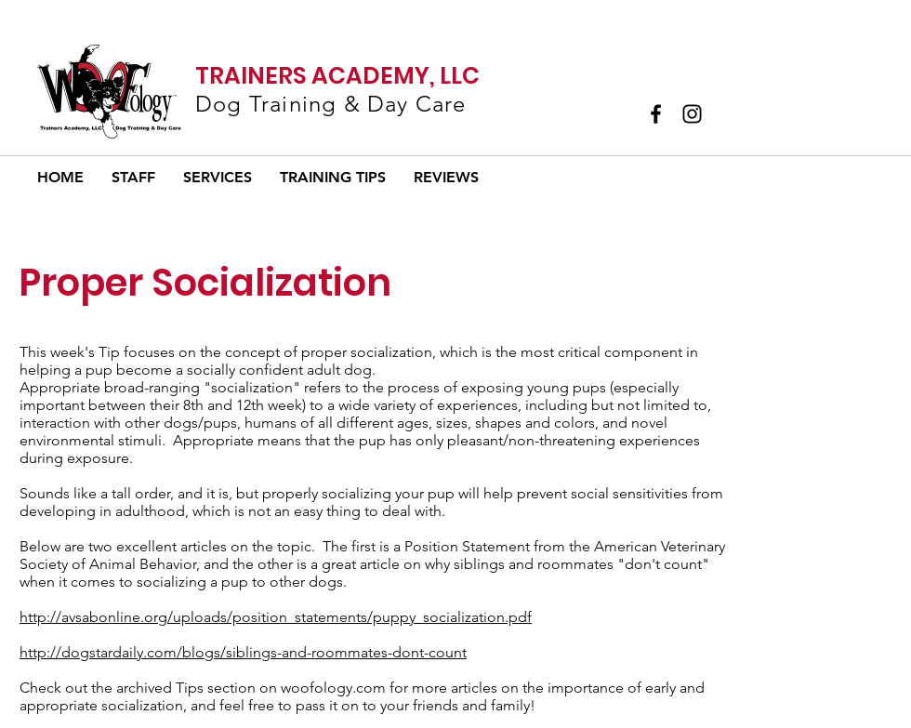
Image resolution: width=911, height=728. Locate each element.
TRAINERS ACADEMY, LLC (337, 76)
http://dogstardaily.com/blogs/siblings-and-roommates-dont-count (243, 652)
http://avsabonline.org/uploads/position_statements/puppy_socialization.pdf (276, 617)
